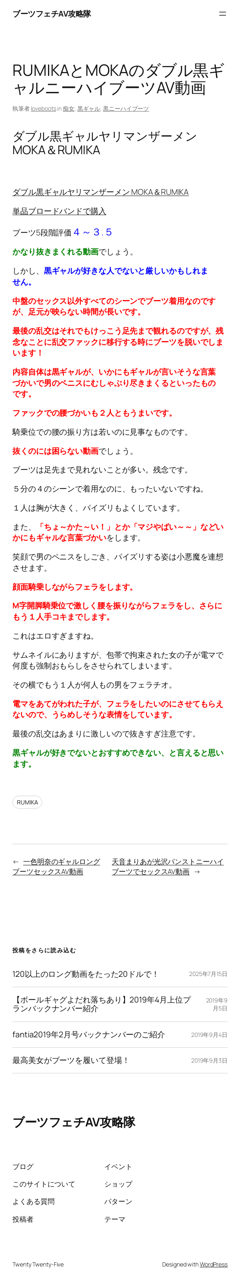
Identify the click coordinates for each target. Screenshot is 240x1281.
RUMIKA (27, 802)
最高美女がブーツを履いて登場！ (71, 1060)
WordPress (214, 1264)
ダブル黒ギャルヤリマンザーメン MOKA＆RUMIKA (100, 191)
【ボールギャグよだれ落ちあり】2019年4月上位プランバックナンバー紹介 (101, 1004)
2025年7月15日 (208, 974)
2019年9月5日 (217, 1004)
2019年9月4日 (209, 1035)
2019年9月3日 (209, 1060)
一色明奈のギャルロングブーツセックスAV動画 (56, 866)
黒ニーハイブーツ (126, 108)
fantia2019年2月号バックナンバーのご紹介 (88, 1034)
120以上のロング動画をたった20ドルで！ (85, 974)
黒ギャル (89, 108)
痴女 (68, 108)
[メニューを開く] (223, 14)
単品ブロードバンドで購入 (59, 211)
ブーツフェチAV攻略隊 (51, 13)
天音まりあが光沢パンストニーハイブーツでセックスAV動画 (167, 866)
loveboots (43, 108)
